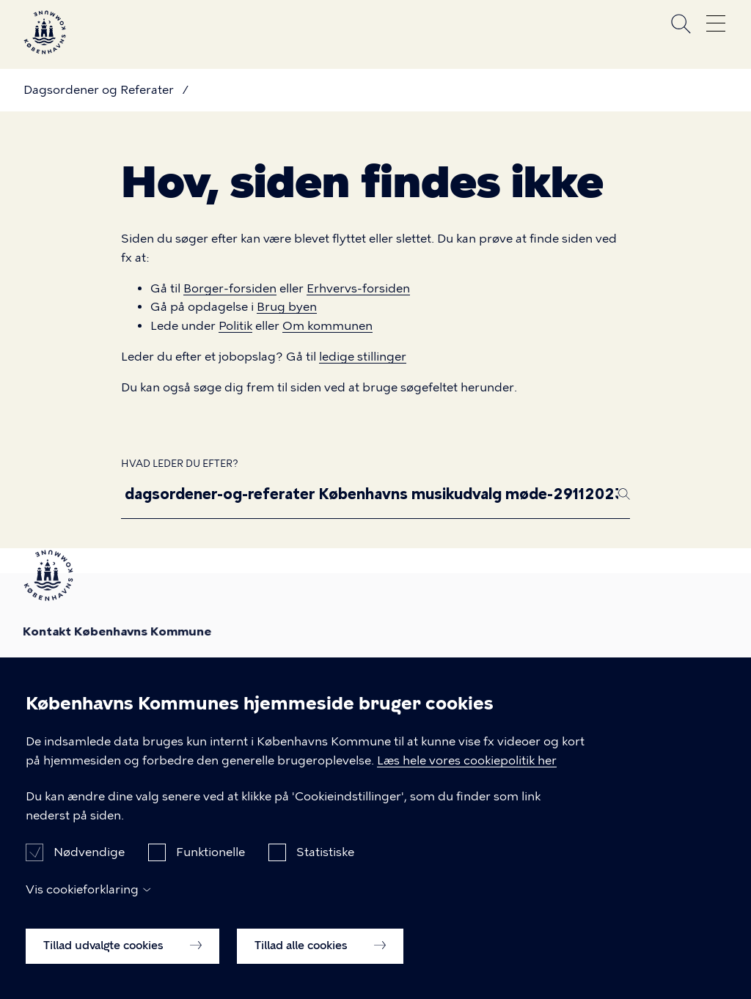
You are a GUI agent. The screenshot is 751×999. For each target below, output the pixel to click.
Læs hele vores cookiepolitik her (467, 772)
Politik (235, 326)
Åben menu (715, 23)
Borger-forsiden (229, 288)
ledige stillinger (362, 357)
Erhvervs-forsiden (358, 288)
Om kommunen (327, 326)
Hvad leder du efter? (179, 463)
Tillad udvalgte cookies (122, 958)
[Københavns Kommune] (44, 48)
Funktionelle (210, 864)
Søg (680, 23)
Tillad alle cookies (320, 958)
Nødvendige (89, 864)
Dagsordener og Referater (98, 90)
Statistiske (325, 864)
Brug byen (287, 307)
